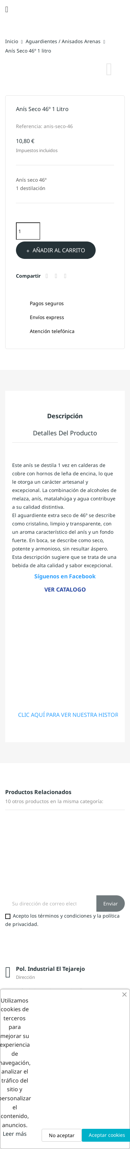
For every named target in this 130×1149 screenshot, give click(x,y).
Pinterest (66, 276)
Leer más (15, 1134)
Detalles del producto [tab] (65, 433)
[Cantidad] (28, 231)
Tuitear (57, 276)
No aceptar (62, 1135)
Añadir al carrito (58, 250)
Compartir (48, 276)
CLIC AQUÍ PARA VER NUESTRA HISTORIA (71, 715)
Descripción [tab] (65, 416)
